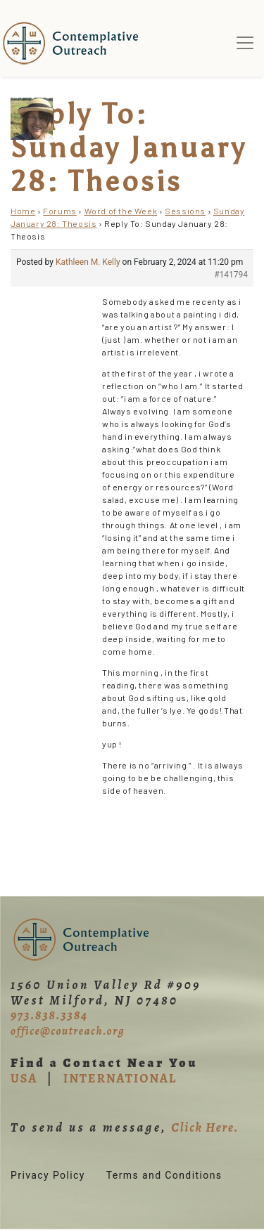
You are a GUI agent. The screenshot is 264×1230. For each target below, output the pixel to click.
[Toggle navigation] (245, 43)
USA (24, 1078)
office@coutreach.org (68, 1031)
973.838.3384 (49, 1015)
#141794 (231, 275)
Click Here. (205, 1127)
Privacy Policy (48, 1175)
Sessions (185, 211)
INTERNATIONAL (120, 1078)
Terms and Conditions (164, 1175)
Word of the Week (121, 211)
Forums (60, 211)
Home (23, 211)
